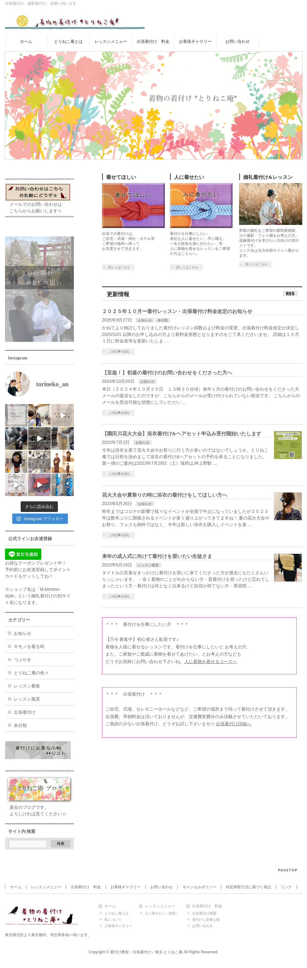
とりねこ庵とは (117, 913)
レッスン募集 (27, 685)
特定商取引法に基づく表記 (248, 887)
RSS (290, 293)
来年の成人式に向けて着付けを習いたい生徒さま (157, 556)
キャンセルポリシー (199, 887)
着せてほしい (121, 177)
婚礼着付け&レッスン (267, 177)
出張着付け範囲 (204, 913)
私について (113, 919)
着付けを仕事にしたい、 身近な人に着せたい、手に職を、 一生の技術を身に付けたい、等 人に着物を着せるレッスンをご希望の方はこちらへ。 (200, 243)
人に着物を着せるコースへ (210, 661)
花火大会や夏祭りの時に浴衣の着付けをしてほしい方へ (164, 495)
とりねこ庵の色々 (31, 672)
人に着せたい (189, 177)
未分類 (162, 320)
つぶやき (22, 659)
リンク (286, 887)
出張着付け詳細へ (233, 723)
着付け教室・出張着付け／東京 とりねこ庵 (146, 952)
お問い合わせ (161, 887)
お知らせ (145, 320)
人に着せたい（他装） (162, 913)
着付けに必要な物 (206, 919)
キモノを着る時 (29, 646)
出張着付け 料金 (86, 887)
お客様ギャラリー (125, 887)
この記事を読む (119, 351)
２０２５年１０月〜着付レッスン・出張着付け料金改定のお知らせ (177, 311)
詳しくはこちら (119, 267)
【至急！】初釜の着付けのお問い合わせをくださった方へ (167, 372)
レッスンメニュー (46, 887)
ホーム (15, 887)
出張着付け (25, 712)
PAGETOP (288, 870)
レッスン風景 (148, 565)
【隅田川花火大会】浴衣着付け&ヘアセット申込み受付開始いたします (181, 433)
